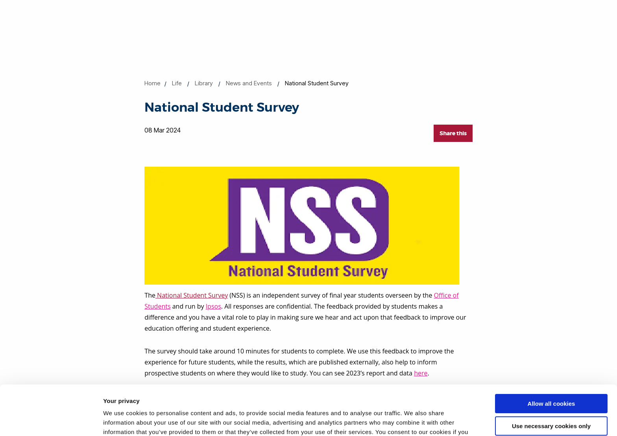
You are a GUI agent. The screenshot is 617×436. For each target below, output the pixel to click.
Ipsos (213, 306)
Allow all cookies (551, 361)
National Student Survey (191, 295)
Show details (121, 420)
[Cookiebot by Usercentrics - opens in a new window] (51, 421)
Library (204, 83)
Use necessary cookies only (551, 383)
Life (177, 83)
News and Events (249, 83)
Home (152, 83)
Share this (453, 133)
